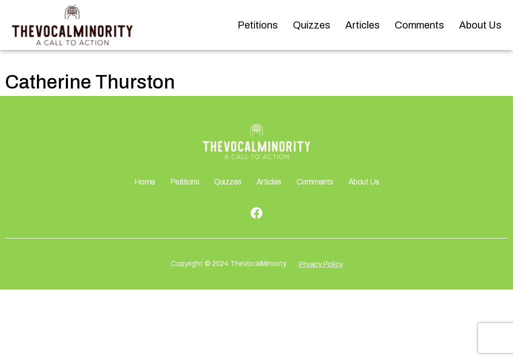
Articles (362, 25)
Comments (419, 25)
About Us (480, 25)
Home (144, 182)
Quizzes (311, 25)
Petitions (258, 25)
